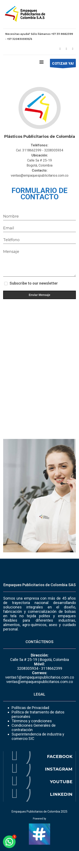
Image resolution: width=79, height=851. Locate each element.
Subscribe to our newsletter (33, 283)
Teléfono (11, 240)
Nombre (11, 216)
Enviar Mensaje (39, 295)
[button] (9, 841)
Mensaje (11, 251)
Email (8, 228)
